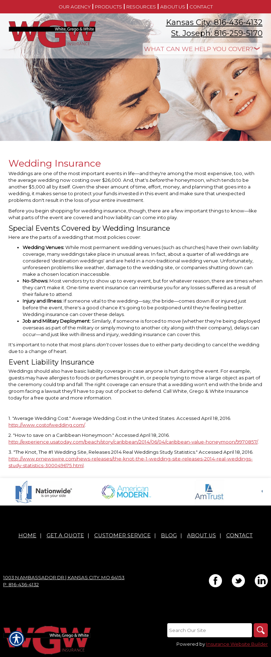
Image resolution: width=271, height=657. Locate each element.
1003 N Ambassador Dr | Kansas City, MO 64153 (64, 577)
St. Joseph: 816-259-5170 (217, 33)
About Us (201, 535)
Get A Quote (65, 535)
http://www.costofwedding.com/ (46, 425)
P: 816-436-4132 (21, 584)
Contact (239, 535)
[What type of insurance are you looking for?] (203, 49)
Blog (169, 535)
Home (27, 535)
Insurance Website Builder (237, 644)
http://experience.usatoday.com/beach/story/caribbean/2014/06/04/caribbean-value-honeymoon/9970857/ (133, 442)
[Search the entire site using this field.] (209, 630)
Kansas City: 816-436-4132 (214, 22)
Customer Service (122, 535)
